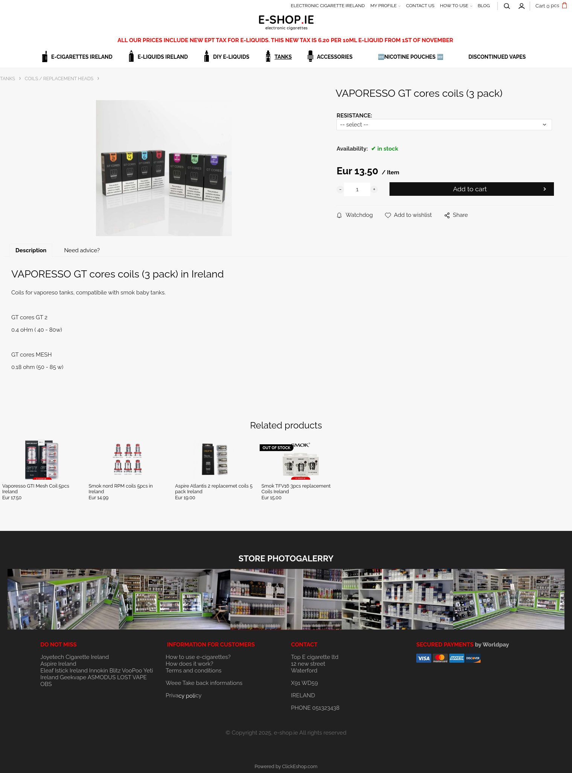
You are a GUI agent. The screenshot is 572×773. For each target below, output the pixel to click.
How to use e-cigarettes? (198, 657)
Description (30, 250)
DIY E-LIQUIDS (231, 57)
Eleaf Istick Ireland (64, 670)
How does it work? (189, 663)
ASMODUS (102, 677)
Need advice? (82, 250)
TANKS (283, 57)
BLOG (484, 5)
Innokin (98, 670)
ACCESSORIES (335, 57)
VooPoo (132, 670)
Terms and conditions (193, 670)
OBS (46, 684)
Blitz (115, 670)
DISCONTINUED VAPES (497, 57)
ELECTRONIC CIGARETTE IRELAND (328, 5)
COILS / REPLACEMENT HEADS (59, 78)
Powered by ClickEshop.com (285, 766)
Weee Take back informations (204, 683)
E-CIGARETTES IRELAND (82, 57)
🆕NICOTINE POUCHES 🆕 (410, 57)
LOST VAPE (132, 677)
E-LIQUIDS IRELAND (163, 57)
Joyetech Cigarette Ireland (74, 657)
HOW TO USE (454, 5)
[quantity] (357, 189)
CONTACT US (420, 5)
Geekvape (73, 677)
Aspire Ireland (58, 663)
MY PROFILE (383, 5)
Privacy (183, 695)
